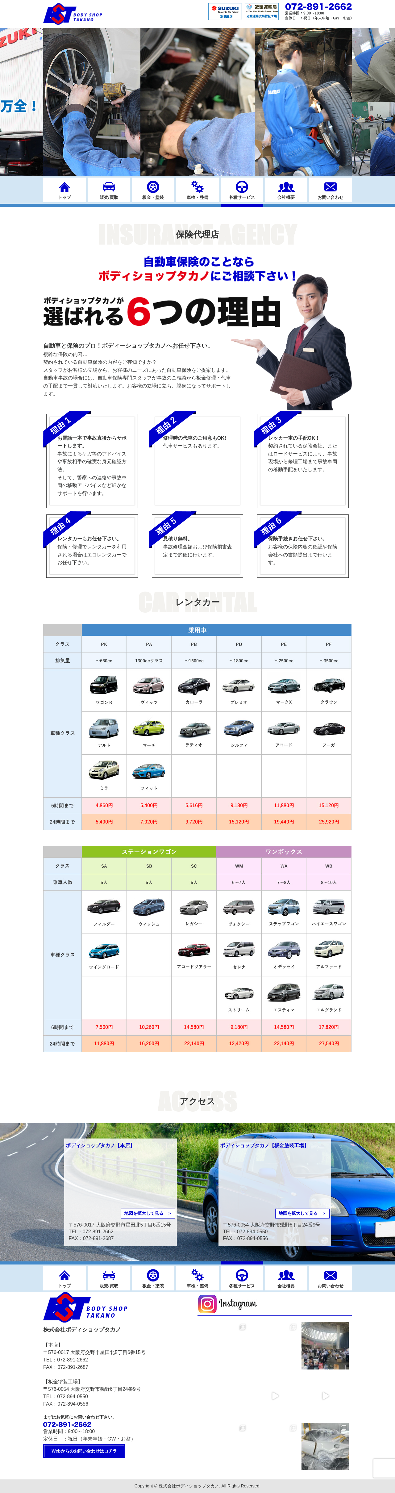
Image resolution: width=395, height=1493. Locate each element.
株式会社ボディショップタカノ (189, 1485)
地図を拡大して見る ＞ (148, 1213)
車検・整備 (197, 197)
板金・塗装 (153, 197)
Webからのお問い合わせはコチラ (84, 1451)
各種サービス (242, 197)
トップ (64, 197)
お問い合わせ (330, 197)
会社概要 (286, 197)
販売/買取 (109, 197)
